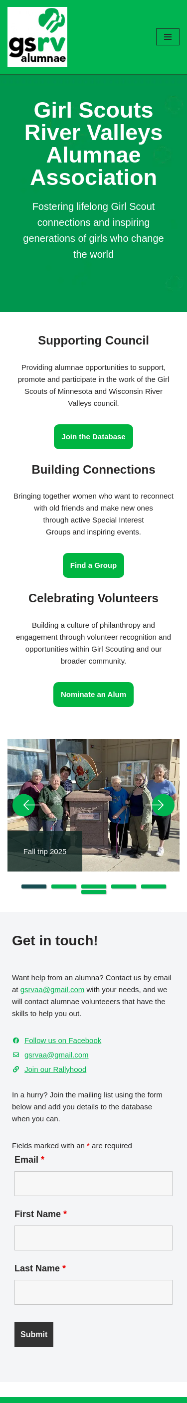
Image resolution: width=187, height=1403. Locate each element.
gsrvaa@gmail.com (52, 989)
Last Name (40, 1268)
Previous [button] (27, 805)
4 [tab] (123, 886)
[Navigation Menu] (168, 36)
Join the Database (93, 436)
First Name (40, 1214)
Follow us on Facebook (62, 1040)
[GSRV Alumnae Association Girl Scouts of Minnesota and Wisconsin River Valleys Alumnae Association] (37, 37)
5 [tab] (153, 886)
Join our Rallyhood (55, 1069)
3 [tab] (93, 886)
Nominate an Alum (93, 694)
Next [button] (160, 805)
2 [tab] (63, 886)
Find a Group (93, 565)
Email (29, 1160)
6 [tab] (93, 892)
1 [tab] (33, 886)
